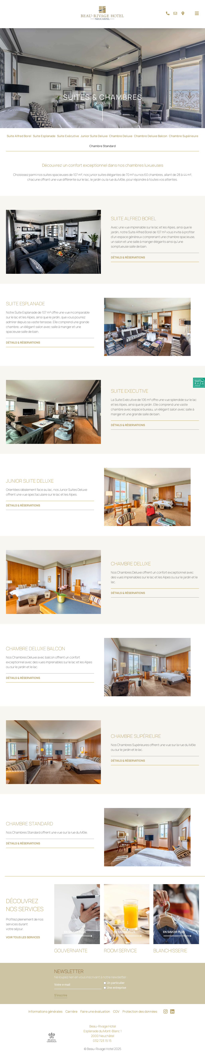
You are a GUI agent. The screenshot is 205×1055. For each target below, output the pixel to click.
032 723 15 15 (102, 1040)
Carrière (71, 1011)
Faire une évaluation (95, 1011)
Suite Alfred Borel (19, 136)
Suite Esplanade (44, 136)
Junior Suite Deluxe (94, 136)
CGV (116, 1011)
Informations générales (45, 1011)
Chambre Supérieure (183, 136)
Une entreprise (116, 987)
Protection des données (139, 1011)
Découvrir (102, 103)
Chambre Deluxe (120, 136)
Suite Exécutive (68, 136)
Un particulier (116, 982)
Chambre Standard (102, 146)
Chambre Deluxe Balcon (150, 136)
